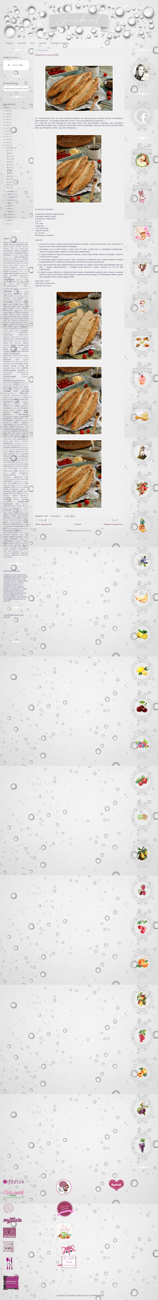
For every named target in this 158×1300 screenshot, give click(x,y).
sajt (15, 470)
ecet (20, 288)
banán (26, 255)
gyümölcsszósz (23, 335)
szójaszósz (14, 506)
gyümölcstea (6, 337)
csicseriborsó (24, 275)
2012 (7, 224)
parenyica (25, 443)
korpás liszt (24, 385)
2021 (7, 122)
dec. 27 (9, 153)
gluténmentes (24, 324)
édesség (7, 291)
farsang (15, 304)
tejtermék (18, 512)
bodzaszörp (6, 263)
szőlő (23, 506)
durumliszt (6, 288)
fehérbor (25, 308)
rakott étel (12, 460)
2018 (7, 131)
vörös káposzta (24, 543)
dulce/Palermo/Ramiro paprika (15, 286)
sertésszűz (25, 481)
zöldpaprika (15, 553)
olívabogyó (24, 435)
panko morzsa (14, 441)
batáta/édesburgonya (21, 257)
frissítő (26, 318)
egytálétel (18, 293)
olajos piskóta (15, 435)
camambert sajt (23, 267)
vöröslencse (6, 547)
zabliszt (5, 549)
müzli (26, 427)
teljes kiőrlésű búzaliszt (16, 514)
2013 (7, 145)
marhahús (16, 412)
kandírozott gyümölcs (11, 355)
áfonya (5, 242)
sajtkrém (21, 471)
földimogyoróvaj (14, 318)
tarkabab (25, 508)
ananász (6, 248)
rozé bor (20, 468)
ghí (18, 324)
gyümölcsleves (23, 333)
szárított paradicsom (20, 495)
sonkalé (5, 485)
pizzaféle (11, 454)
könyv (21, 387)
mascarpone (23, 414)
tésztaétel (18, 518)
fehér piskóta (8, 308)
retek (16, 464)
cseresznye (13, 275)
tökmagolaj (6, 524)
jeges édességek (15, 343)
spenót (21, 487)
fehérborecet (7, 310)
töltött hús (15, 524)
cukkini (5, 273)
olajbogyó (5, 435)
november (10, 191)
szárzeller (6, 497)
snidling (14, 483)
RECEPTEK (22, 43)
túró (5, 528)
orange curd (6, 437)
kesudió (13, 366)
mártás (26, 412)
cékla (13, 269)
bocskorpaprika (18, 261)
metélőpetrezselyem (22, 420)
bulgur (17, 265)
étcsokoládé (8, 302)
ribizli (5, 466)
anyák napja (14, 248)
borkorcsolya (20, 263)
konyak (26, 383)
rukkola (25, 468)
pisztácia (18, 452)
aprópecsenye (24, 248)
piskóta (12, 451)
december (10, 148)
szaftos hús (7, 493)
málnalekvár (24, 406)
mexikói (5, 422)
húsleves (12, 339)
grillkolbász (21, 328)
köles (10, 387)
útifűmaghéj (6, 534)
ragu (21, 458)
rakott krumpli (19, 460)
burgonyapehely (24, 265)
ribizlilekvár (11, 466)
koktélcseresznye (8, 372)
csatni (5, 275)
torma (26, 520)
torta (5, 522)
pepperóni (25, 447)
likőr (23, 399)
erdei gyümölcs (17, 298)
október (10, 194)
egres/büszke (7, 294)
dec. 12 (9, 170)
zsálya (5, 557)
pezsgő (5, 451)
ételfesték (18, 302)
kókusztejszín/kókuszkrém (14, 380)
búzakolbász (14, 267)
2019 (7, 128)
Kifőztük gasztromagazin (15, 369)
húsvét (25, 339)
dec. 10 (9, 173)
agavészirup (21, 242)
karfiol (13, 361)
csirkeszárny (19, 280)
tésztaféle (25, 518)
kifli (27, 366)
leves (19, 399)
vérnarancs (18, 541)
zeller (9, 551)
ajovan (26, 242)
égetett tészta (22, 291)
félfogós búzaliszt (22, 312)
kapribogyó (18, 357)
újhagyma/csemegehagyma (12, 531)
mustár (12, 426)
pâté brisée (18, 445)
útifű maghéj (24, 532)
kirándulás (21, 370)
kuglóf (15, 391)
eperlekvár (6, 298)
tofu (14, 520)
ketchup (21, 366)
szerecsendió (23, 501)
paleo (26, 439)
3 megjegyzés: (55, 516)
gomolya (16, 326)
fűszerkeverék (7, 322)
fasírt (21, 304)
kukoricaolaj (6, 395)
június (9, 206)
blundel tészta (7, 261)
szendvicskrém (8, 502)
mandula (6, 408)
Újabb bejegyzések (43, 524)
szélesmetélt (16, 499)
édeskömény (25, 288)
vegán (5, 539)
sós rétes (23, 485)
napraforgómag (8, 429)
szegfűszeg (7, 499)
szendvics (25, 499)
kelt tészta (23, 363)
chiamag (17, 269)
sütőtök (26, 491)
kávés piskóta (24, 361)
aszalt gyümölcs (21, 250)
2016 (7, 137)
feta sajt (13, 316)
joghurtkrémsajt (22, 345)
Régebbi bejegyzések (113, 524)
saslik (26, 477)
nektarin (14, 431)
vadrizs (21, 534)
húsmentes (18, 339)
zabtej (5, 551)
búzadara (6, 267)
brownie (5, 265)
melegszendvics (18, 418)
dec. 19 (9, 159)
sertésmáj (17, 481)
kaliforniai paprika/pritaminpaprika (15, 352)
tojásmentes (20, 520)
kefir (12, 364)
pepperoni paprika (8, 449)
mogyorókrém (8, 424)
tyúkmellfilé (10, 528)
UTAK (33, 43)
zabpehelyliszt (23, 549)
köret (26, 387)
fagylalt (25, 302)
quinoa (18, 458)
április (9, 211)
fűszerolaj (15, 322)
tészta (13, 518)
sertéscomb (24, 479)
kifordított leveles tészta (11, 368)
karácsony (7, 359)
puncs (13, 458)
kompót (21, 383)
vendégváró (8, 541)
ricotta (17, 466)
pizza (5, 454)
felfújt (5, 314)
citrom (6, 271)
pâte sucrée (25, 445)
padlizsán (15, 439)
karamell (25, 359)
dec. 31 (9, 150)
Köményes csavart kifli (46, 54)
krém (10, 389)
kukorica (24, 391)
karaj (17, 359)
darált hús (12, 282)
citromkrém (14, 271)
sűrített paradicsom (10, 489)
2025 (7, 111)
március (10, 214)
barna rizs (7, 257)
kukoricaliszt (24, 393)
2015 (7, 139)
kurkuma (25, 395)
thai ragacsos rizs (8, 520)
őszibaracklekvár (8, 439)
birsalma (25, 259)
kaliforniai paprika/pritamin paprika (15, 350)
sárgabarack (24, 473)
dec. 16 (9, 165)
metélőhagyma (8, 420)
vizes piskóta (16, 543)
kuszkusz (5, 397)
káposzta (11, 357)
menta (26, 418)
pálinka (5, 441)
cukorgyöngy (13, 273)
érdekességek (18, 300)
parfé (5, 445)
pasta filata (10, 445)
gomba (10, 326)
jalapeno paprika (17, 341)
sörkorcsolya (15, 487)
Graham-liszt (23, 326)
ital (11, 341)
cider (26, 269)
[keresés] (17, 65)
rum (5, 470)
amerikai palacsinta (21, 246)
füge (9, 320)
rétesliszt (25, 464)
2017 (7, 134)
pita (23, 451)
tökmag (25, 522)
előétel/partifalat (8, 296)
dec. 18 (9, 162)
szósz (19, 506)
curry (26, 273)
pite (27, 452)
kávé (17, 361)
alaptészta (12, 244)
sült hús (25, 487)
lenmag (25, 397)
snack (9, 483)
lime (26, 399)
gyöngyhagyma (7, 333)
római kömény (12, 468)
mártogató (6, 414)
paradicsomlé (17, 443)
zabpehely (13, 549)
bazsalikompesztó (16, 259)
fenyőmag (6, 316)
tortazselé (12, 522)
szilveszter (7, 506)
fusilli (4, 320)
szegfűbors (24, 497)
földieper (6, 318)
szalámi (14, 493)
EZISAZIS (42, 43)
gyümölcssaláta (8, 335)
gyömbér (24, 330)
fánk (10, 304)
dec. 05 (9, 182)
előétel (26, 294)
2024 (7, 114)
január (9, 220)
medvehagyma (7, 416)
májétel (25, 404)
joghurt (13, 345)
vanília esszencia (15, 536)
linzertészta (8, 401)
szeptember (11, 197)
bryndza (11, 265)
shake (5, 483)
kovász (5, 387)
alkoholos (20, 244)
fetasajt (19, 316)
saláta (13, 473)
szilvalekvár (25, 504)
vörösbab (18, 545)
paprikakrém (24, 441)
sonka (26, 483)
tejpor (20, 510)
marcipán (6, 412)
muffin (5, 427)
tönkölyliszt (19, 526)
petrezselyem (23, 449)
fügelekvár (14, 320)
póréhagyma (15, 456)
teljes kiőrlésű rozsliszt (15, 515)
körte (5, 389)
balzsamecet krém (18, 255)
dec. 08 (9, 176)
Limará (67, 118)
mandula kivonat (15, 408)
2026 (7, 108)
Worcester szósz (16, 547)
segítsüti (17, 479)
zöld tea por (24, 551)
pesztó (16, 449)
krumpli (6, 391)
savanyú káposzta (8, 479)
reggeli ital (10, 464)
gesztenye (12, 324)
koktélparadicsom (22, 372)
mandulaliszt (24, 408)
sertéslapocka (8, 481)
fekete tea (14, 312)
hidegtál (18, 337)
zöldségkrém (6, 555)
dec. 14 (9, 167)
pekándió (6, 447)
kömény (16, 387)
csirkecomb (7, 277)
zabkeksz (25, 547)
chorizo (23, 269)
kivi (27, 370)
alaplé (5, 244)
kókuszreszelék (9, 376)
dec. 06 (9, 179)
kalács (15, 349)
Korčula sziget (7, 385)
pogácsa (18, 454)
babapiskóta (19, 253)
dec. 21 (9, 156)
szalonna (20, 493)
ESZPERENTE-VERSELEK (60, 43)
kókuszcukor (7, 374)
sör (11, 487)
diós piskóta (22, 284)
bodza (26, 261)
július (9, 203)
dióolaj (11, 284)
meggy (16, 416)
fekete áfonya (18, 310)
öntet (19, 437)
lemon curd (13, 397)
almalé (12, 246)
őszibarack (24, 437)
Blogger (101, 1295)
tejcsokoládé (7, 510)
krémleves (17, 389)
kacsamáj (12, 347)
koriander (16, 385)
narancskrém (24, 429)
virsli (10, 543)
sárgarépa (18, 477)
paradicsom (8, 443)
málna (16, 405)
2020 (7, 125)
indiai (5, 341)
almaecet (6, 246)
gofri (5, 326)
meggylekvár (7, 418)
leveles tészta (12, 399)
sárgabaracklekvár (9, 475)
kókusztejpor (6, 378)
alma (26, 244)
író (8, 341)
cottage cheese (23, 271)
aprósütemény (8, 251)
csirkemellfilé (8, 279)
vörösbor (25, 545)
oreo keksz (14, 437)
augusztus (10, 200)
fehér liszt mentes (19, 306)
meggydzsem (23, 416)
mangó (26, 410)
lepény (5, 399)
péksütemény (15, 447)
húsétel (6, 339)
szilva (17, 504)
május (9, 209)
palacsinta (21, 439)
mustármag (20, 427)
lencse (20, 397)
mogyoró (25, 422)
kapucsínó (25, 357)
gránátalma (6, 328)
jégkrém (25, 343)
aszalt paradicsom (9, 253)
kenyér (6, 366)
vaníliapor (25, 537)
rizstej (5, 468)
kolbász (16, 383)
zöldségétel (24, 553)
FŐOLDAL (9, 43)
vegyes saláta (24, 539)
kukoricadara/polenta (9, 393)
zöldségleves (15, 555)
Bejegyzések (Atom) (84, 531)
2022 (7, 119)
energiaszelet (17, 296)
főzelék (21, 318)
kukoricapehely (16, 395)
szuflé (5, 508)
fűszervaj (20, 322)
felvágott (25, 314)
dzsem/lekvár (14, 288)
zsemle (9, 557)
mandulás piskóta (8, 410)
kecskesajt (6, 364)
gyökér (17, 331)
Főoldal (78, 524)
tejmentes (15, 510)
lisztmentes (6, 403)
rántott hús (11, 462)
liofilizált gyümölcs (21, 401)
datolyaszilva (24, 282)
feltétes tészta (15, 314)
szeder (15, 497)
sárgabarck (25, 475)
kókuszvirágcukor (8, 383)
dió (4, 284)
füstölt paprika (23, 320)
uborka (16, 528)
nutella (20, 431)
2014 (7, 142)
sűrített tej (24, 489)
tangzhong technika (15, 508)
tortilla (19, 522)
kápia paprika (23, 355)
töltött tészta (24, 524)
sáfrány (10, 471)
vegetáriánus (13, 539)
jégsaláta (6, 345)
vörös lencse (8, 545)
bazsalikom (6, 259)
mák (11, 406)
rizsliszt (25, 466)
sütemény (7, 491)
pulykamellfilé (7, 458)
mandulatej (18, 410)
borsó (26, 263)
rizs (21, 466)
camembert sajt (7, 269)
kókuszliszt (24, 374)
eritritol (26, 300)
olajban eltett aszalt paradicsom (17, 433)
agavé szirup (12, 242)
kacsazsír (19, 347)
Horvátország (24, 337)
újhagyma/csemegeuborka (10, 532)
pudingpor (24, 456)
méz (15, 422)
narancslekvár (7, 431)
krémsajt (25, 389)
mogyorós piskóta (18, 424)
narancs (17, 429)
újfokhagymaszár (23, 528)
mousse (25, 424)
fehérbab (18, 308)
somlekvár (20, 483)
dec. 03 (9, 185)
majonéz (6, 406)
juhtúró (5, 347)
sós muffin (17, 485)
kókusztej (25, 376)
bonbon (12, 263)
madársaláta (17, 403)
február (10, 217)
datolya (18, 282)
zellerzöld (16, 551)
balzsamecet (7, 255)
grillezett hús (14, 328)
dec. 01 (9, 188)
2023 (7, 116)
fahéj (5, 304)
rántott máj (19, 462)
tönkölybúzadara (8, 526)
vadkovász (14, 534)
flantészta (25, 316)
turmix (26, 526)
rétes (20, 464)
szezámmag (8, 504)
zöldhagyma (6, 553)
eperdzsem (25, 296)
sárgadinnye (7, 477)
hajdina (13, 337)
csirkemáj (25, 277)
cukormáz (21, 273)
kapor (5, 357)
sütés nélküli (17, 491)
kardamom (7, 361)
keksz (16, 364)
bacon (26, 253)
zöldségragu (24, 555)
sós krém (11, 485)
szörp (26, 506)
